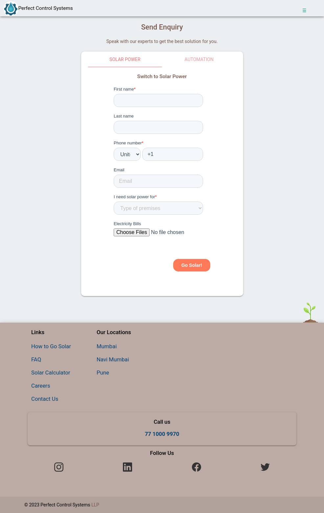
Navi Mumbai (113, 359)
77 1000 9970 (162, 434)
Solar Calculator (50, 372)
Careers (40, 385)
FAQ (36, 359)
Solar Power (124, 59)
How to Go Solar (51, 346)
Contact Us (44, 398)
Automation (199, 59)
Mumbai (107, 346)
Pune (103, 372)
